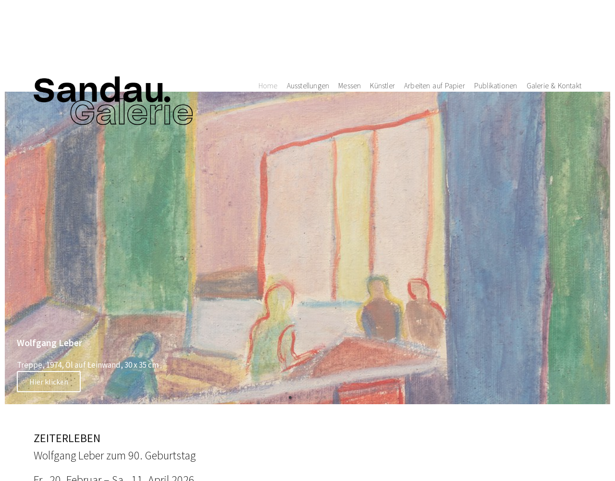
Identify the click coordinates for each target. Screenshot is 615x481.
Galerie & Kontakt (554, 37)
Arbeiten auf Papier (434, 37)
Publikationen (495, 37)
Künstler (382, 37)
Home (268, 37)
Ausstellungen (308, 37)
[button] (290, 397)
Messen (349, 37)
